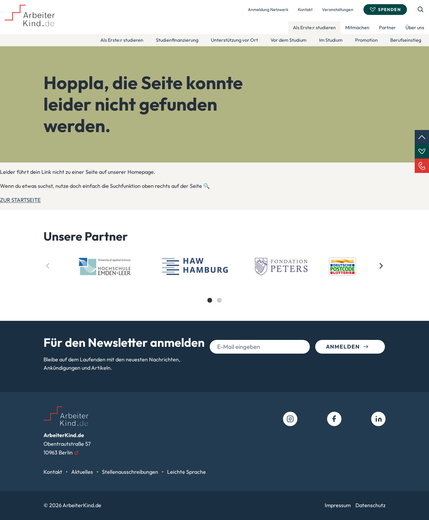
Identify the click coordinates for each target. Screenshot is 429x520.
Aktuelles (82, 471)
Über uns (414, 27)
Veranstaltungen (337, 9)
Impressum (338, 505)
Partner (387, 27)
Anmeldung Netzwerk (268, 9)
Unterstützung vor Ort (234, 40)
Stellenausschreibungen (130, 471)
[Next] (381, 266)
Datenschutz (370, 505)
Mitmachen (357, 27)
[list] (214, 285)
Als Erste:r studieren (314, 27)
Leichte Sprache (186, 471)
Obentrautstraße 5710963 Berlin (67, 444)
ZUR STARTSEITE (20, 199)
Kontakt (305, 9)
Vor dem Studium (289, 40)
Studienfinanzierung (177, 40)
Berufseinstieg (405, 40)
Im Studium (331, 40)
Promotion (366, 40)
